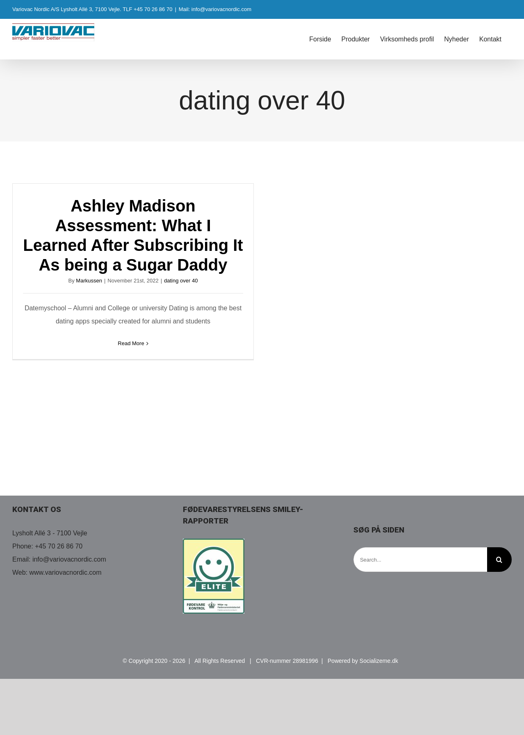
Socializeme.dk (379, 661)
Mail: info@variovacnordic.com (215, 9)
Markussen (89, 281)
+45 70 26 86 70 (58, 546)
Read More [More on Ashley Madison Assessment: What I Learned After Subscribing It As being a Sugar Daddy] (131, 343)
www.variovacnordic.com (66, 572)
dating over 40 (181, 281)
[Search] (499, 559)
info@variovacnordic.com (69, 559)
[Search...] (420, 559)
